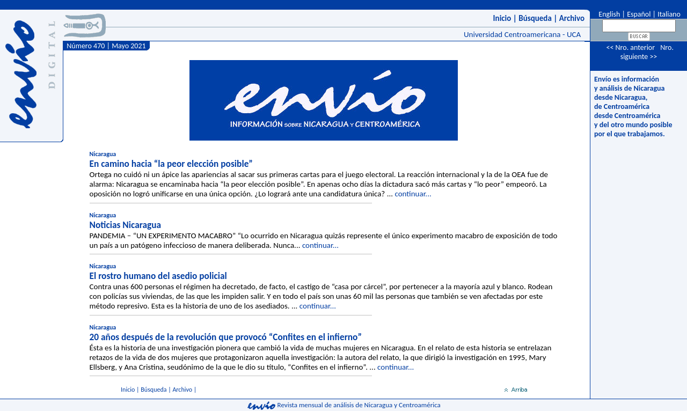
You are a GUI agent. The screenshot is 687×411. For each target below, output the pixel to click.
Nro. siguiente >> (647, 52)
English (608, 14)
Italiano (669, 14)
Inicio (502, 18)
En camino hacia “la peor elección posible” (171, 164)
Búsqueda (535, 18)
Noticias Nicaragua (126, 225)
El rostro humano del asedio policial (158, 276)
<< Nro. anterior (630, 47)
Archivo (571, 18)
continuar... (412, 194)
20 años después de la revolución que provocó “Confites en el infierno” (226, 337)
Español (639, 14)
